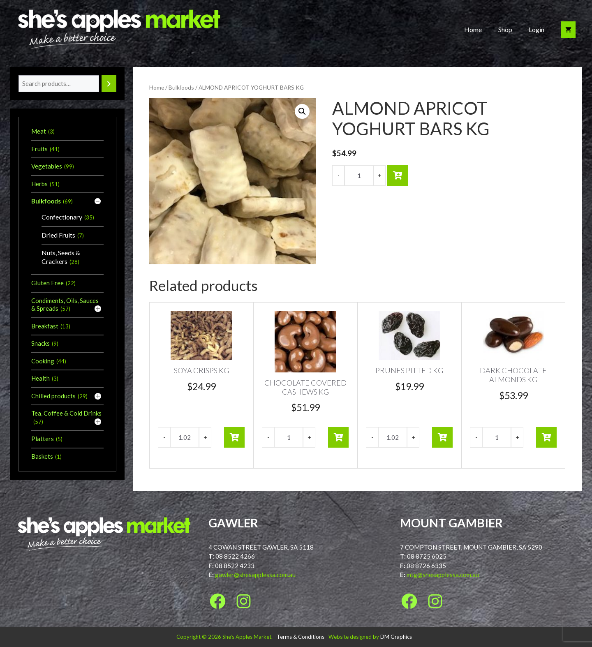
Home (473, 29)
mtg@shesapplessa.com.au (443, 574)
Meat (38, 131)
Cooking (42, 361)
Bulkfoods (181, 87)
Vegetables (46, 166)
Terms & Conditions (300, 636)
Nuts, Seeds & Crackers (61, 257)
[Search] (109, 83)
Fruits (39, 149)
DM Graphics (396, 636)
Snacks (40, 343)
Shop (505, 29)
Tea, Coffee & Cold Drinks (66, 413)
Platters (42, 438)
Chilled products (53, 396)
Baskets (42, 456)
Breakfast (44, 326)
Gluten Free (47, 283)
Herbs (39, 183)
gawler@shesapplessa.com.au (255, 574)
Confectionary (62, 217)
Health (40, 378)
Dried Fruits (58, 235)
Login (536, 29)
